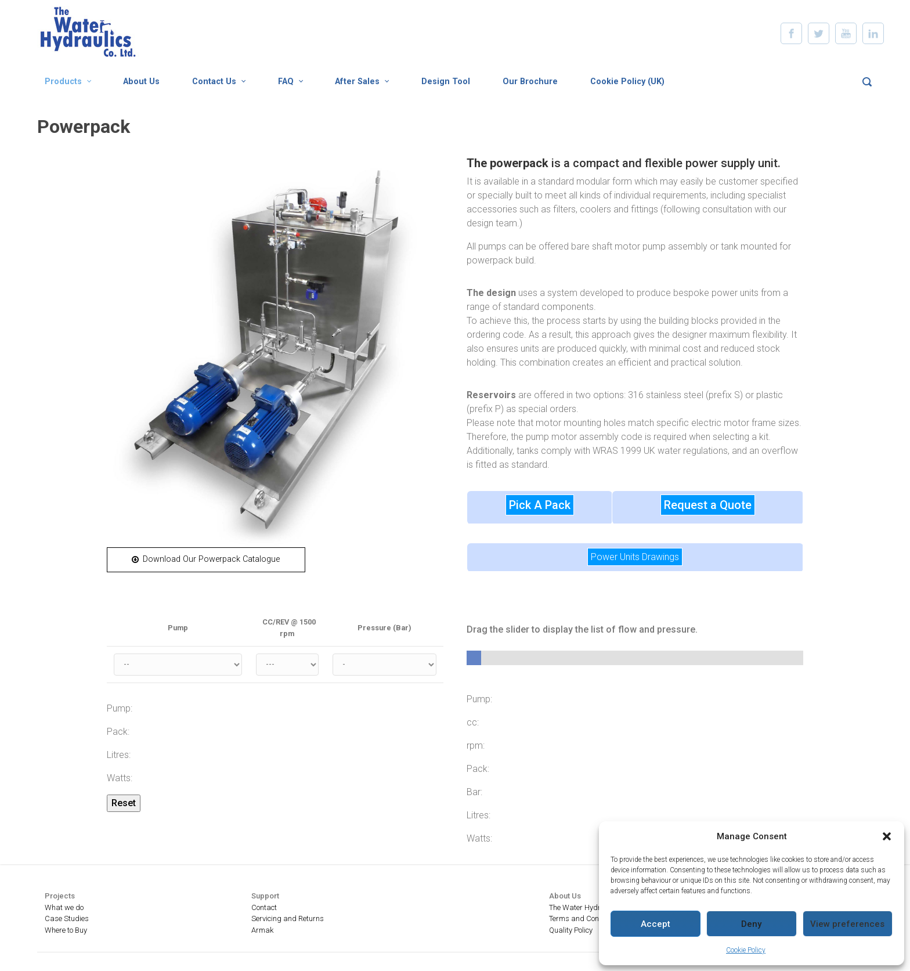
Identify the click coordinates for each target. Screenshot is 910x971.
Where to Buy (66, 930)
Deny (751, 924)
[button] (887, 836)
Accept (655, 924)
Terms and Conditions (585, 918)
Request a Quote (708, 505)
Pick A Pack (539, 505)
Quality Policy (571, 930)
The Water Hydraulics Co (590, 907)
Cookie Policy (745, 950)
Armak (262, 930)
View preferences (847, 924)
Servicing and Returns (287, 918)
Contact (264, 907)
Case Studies (67, 918)
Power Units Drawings (635, 556)
